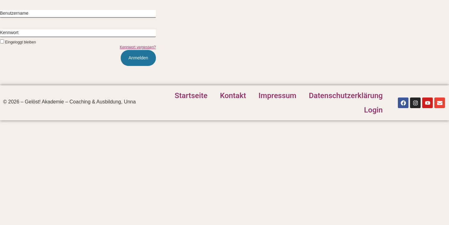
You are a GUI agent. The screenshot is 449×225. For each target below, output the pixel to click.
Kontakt (233, 95)
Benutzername (14, 13)
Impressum (277, 95)
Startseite (191, 95)
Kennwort (9, 32)
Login (373, 110)
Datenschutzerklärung (346, 95)
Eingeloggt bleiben (18, 42)
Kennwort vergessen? (138, 47)
